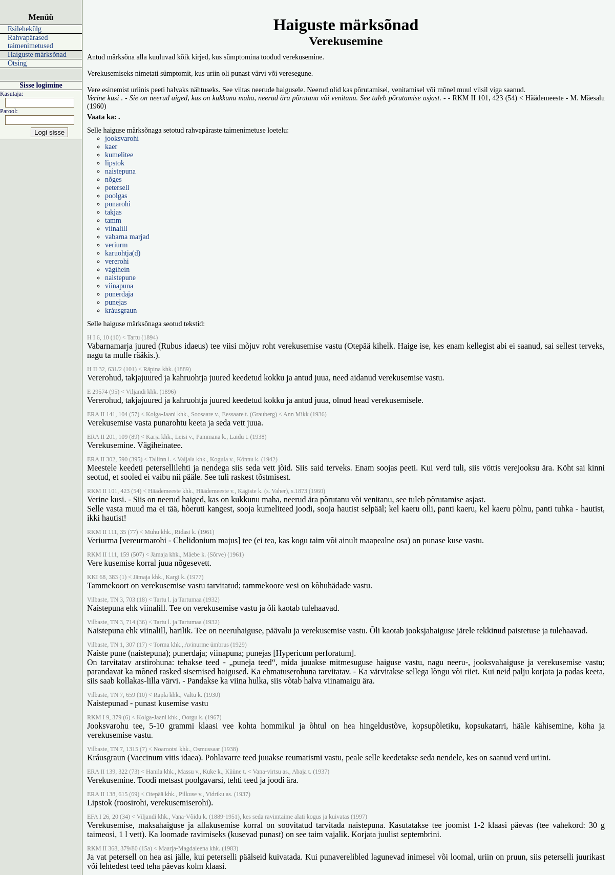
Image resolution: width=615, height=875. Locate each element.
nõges (113, 179)
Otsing (17, 63)
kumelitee (119, 155)
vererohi (117, 261)
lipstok (114, 163)
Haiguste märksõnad (37, 54)
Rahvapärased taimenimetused (30, 42)
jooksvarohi (122, 138)
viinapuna (119, 286)
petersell (117, 187)
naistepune (120, 278)
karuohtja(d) (122, 253)
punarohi (118, 204)
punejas (116, 302)
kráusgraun (121, 310)
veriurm (116, 245)
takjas (113, 212)
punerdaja (119, 294)
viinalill (116, 228)
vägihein (117, 269)
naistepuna (120, 171)
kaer (111, 147)
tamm (113, 220)
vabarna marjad (127, 237)
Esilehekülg (24, 29)
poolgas (116, 196)
